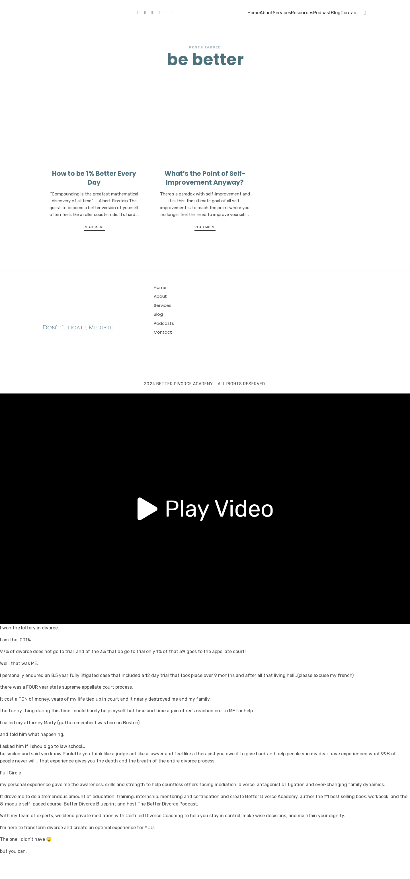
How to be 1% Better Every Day (94, 197)
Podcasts (164, 343)
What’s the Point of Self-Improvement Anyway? (205, 197)
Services (282, 12)
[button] (205, 528)
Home (253, 12)
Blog (336, 12)
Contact (349, 12)
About (266, 12)
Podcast (322, 12)
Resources (302, 12)
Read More (94, 247)
